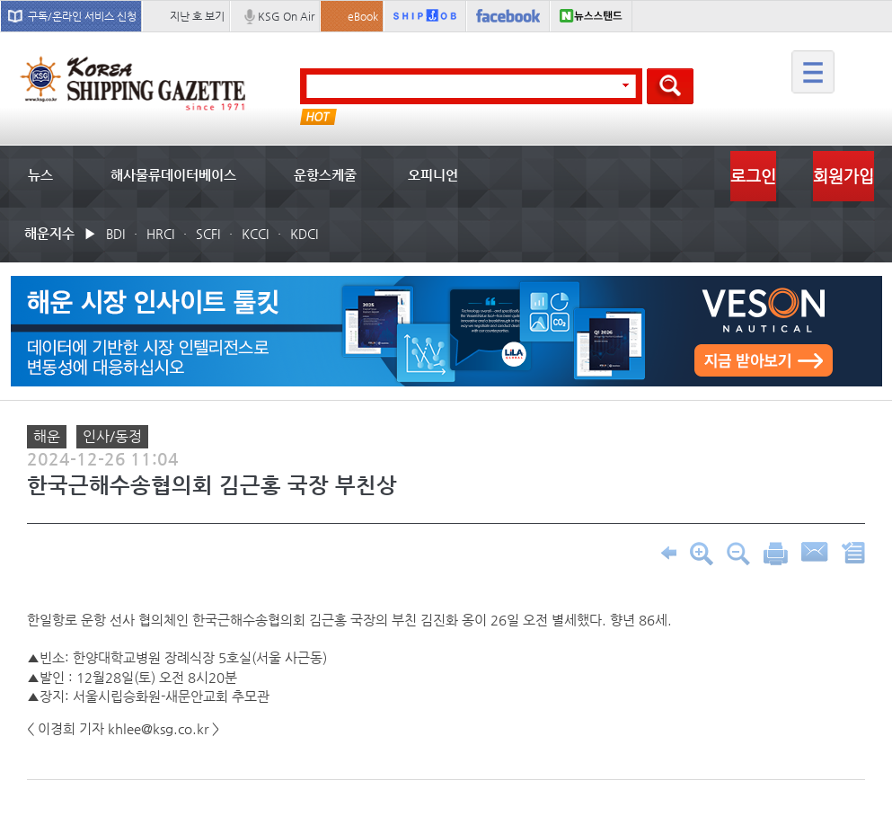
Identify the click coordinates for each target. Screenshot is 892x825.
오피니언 (433, 174)
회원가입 (843, 175)
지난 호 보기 (197, 16)
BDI (115, 233)
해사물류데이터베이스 (173, 174)
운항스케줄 (325, 174)
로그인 (753, 175)
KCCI (255, 233)
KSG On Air (286, 16)
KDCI (304, 233)
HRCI (160, 233)
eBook (363, 16)
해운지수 (49, 233)
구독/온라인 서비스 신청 (82, 16)
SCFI (208, 233)
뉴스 (40, 174)
